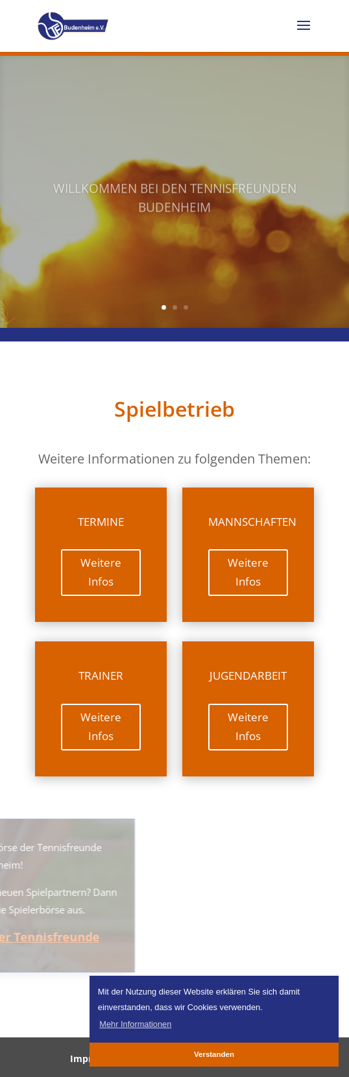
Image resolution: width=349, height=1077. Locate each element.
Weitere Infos (100, 572)
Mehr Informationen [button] (135, 1024)
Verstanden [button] (214, 1054)
